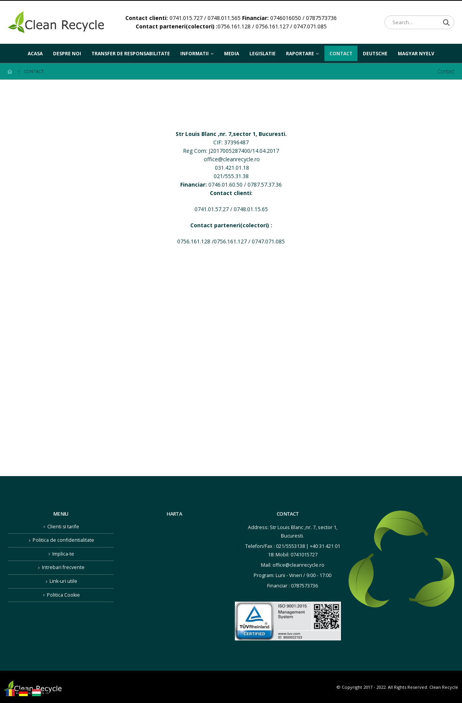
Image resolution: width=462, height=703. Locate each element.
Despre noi (67, 53)
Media (231, 53)
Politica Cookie (63, 595)
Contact (340, 53)
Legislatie (262, 53)
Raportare (300, 53)
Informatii (194, 53)
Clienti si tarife (63, 526)
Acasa (35, 53)
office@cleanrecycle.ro (232, 159)
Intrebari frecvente (63, 567)
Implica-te (63, 554)
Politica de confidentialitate (63, 540)
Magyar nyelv (416, 51)
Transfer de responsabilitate (130, 53)
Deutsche (375, 51)
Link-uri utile (63, 581)
